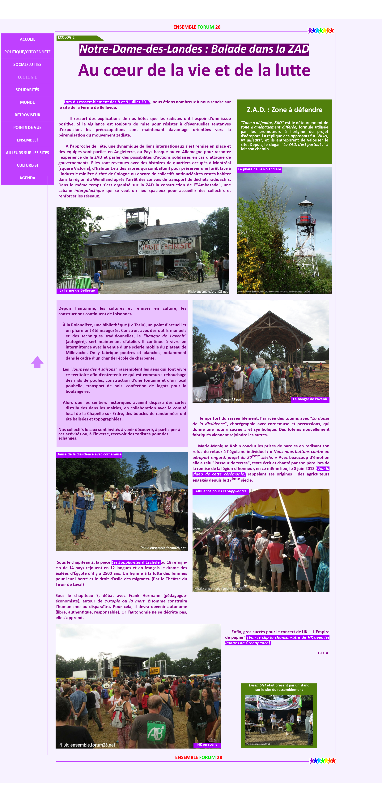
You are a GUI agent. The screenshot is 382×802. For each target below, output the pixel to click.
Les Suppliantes (136, 562)
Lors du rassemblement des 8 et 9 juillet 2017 (107, 102)
